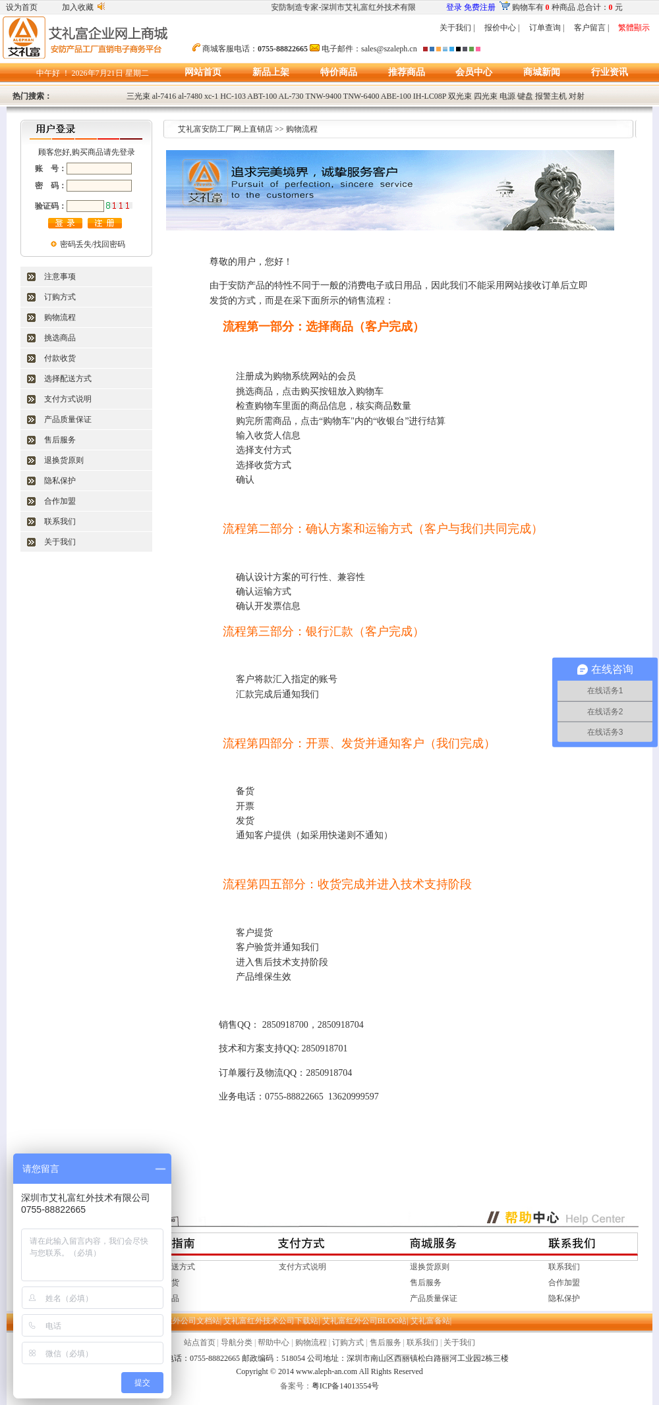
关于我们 (455, 27)
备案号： (296, 1386)
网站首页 (203, 72)
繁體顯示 (634, 27)
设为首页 (22, 7)
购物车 (524, 7)
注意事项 (60, 276)
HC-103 (233, 96)
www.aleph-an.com (326, 1371)
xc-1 (211, 96)
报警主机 (551, 96)
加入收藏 (78, 7)
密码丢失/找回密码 (92, 244)
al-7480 (190, 96)
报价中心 (500, 27)
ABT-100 (262, 96)
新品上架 (270, 72)
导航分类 (236, 1342)
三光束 (138, 96)
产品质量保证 (68, 419)
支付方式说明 (68, 399)
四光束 (486, 96)
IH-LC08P (429, 96)
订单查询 (545, 27)
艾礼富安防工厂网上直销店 (225, 129)
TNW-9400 (323, 96)
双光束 (460, 96)
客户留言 (590, 27)
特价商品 (338, 72)
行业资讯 (609, 72)
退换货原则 (64, 460)
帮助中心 (273, 1342)
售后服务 (60, 439)
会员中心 (473, 72)
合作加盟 (60, 501)
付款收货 (60, 358)
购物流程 (60, 317)
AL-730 (291, 96)
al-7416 (164, 96)
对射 (577, 96)
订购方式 (60, 297)
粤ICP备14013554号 (346, 1386)
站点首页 (199, 1342)
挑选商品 (60, 337)
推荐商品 (406, 72)
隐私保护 (60, 480)
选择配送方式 (68, 378)
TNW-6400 (361, 96)
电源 (507, 96)
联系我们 (60, 521)
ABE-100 (396, 96)
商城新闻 (541, 72)
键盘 (525, 96)
